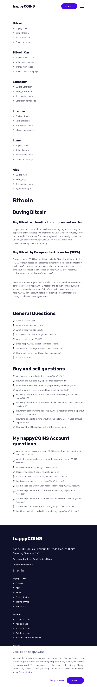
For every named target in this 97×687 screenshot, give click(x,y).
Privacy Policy (22, 597)
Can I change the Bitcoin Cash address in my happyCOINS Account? (48, 485)
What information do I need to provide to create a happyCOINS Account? (46, 461)
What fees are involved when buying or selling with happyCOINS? (47, 385)
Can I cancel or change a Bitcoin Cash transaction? (39, 348)
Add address (22, 623)
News (18, 592)
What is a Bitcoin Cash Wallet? (30, 325)
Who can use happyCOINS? (29, 339)
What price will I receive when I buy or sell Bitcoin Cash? (42, 389)
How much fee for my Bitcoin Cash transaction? (38, 352)
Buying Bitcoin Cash (25, 57)
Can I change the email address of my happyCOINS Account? (45, 506)
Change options (56, 680)
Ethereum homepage (26, 100)
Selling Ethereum (24, 91)
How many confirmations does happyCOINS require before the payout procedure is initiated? (50, 412)
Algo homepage (23, 188)
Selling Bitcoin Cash (25, 62)
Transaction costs (24, 37)
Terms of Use (22, 601)
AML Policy (21, 606)
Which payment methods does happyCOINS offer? (40, 376)
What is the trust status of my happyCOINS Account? (41, 476)
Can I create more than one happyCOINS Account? (40, 481)
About (18, 587)
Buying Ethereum (24, 86)
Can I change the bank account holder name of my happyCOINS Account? (46, 492)
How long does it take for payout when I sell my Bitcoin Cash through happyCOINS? (49, 420)
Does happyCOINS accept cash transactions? (37, 343)
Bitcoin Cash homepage (27, 71)
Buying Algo (21, 174)
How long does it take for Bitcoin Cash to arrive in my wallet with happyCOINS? (47, 396)
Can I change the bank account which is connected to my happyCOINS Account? (49, 500)
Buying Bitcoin (22, 28)
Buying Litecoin (23, 116)
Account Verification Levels (28, 637)
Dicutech (29, 564)
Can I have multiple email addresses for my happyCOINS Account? (47, 511)
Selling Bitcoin (22, 32)
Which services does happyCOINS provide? (36, 334)
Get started (69, 6)
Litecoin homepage (25, 129)
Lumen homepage (24, 159)
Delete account (23, 633)
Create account (23, 619)
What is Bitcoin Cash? (26, 320)
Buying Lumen (22, 145)
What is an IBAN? (24, 357)
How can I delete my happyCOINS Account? (37, 467)
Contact (19, 583)
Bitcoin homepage (24, 42)
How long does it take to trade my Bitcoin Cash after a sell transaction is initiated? (50, 404)
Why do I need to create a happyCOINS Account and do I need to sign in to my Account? (49, 452)
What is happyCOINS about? (29, 329)
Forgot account (23, 628)
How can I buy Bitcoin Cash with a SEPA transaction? (41, 426)
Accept (75, 680)
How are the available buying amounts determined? (41, 380)
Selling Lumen (22, 150)
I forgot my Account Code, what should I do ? (37, 471)
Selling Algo (21, 179)
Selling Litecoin (23, 120)
